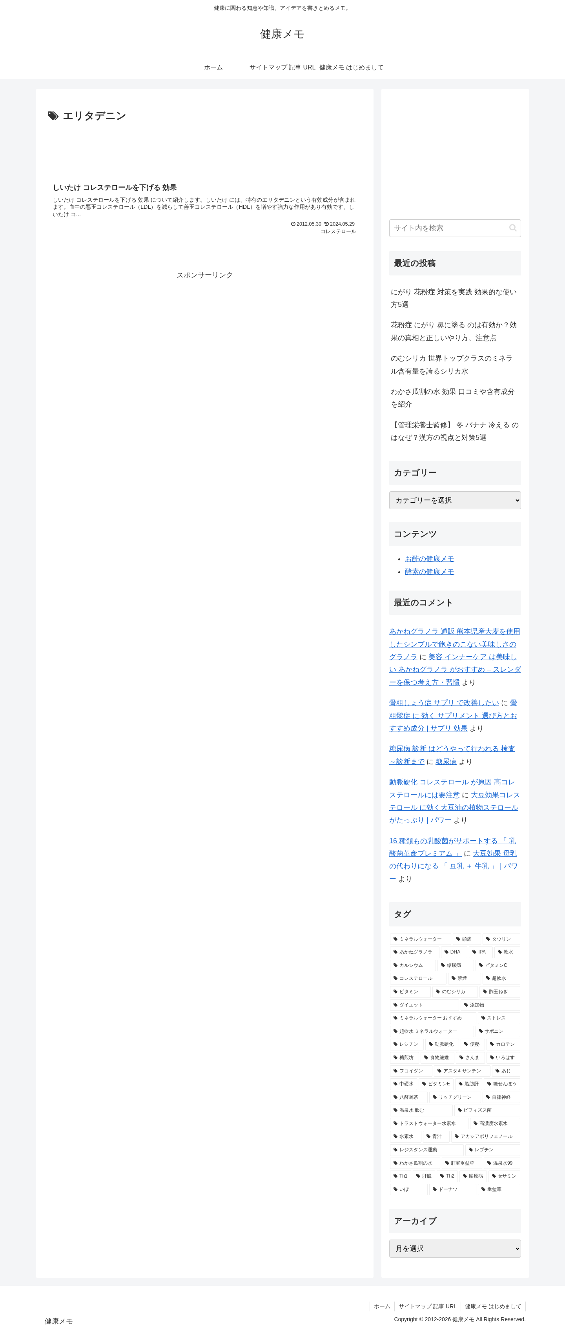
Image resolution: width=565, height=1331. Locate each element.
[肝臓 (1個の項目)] (424, 1176)
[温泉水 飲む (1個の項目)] (421, 1110)
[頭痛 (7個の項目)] (467, 939)
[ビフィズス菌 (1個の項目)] (487, 1110)
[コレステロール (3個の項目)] (418, 979)
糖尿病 (446, 762)
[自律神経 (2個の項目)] (501, 1097)
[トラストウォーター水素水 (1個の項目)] (429, 1124)
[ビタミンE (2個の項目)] (436, 1084)
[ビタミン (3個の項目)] (410, 992)
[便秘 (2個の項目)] (473, 1044)
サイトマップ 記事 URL (428, 1306)
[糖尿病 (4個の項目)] (455, 966)
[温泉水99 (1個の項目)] (502, 1163)
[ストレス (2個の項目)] (499, 1018)
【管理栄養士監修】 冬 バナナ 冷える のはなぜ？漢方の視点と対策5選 (455, 431)
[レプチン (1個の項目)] (492, 1150)
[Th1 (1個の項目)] (400, 1176)
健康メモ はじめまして (493, 1306)
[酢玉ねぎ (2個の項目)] (499, 992)
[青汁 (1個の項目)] (436, 1137)
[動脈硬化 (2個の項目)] (442, 1044)
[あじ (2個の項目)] (506, 1071)
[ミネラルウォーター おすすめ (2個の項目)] (433, 1018)
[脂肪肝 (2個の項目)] (468, 1084)
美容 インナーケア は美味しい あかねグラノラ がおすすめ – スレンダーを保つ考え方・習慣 (455, 669)
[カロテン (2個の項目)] (503, 1044)
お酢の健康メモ (429, 559)
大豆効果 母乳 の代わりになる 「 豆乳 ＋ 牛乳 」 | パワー (453, 866)
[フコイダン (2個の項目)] (411, 1071)
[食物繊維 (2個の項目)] (437, 1058)
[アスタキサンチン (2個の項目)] (462, 1071)
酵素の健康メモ (429, 572)
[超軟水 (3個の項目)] (501, 979)
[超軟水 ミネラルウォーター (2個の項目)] (432, 1031)
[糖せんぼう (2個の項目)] (502, 1084)
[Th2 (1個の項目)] (447, 1176)
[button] (513, 227)
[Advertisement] (205, 146)
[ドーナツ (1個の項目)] (452, 1190)
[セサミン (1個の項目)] (504, 1176)
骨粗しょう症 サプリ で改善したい (444, 703)
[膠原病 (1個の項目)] (473, 1176)
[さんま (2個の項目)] (470, 1058)
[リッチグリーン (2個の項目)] (455, 1097)
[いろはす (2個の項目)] (503, 1058)
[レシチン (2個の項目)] (407, 1044)
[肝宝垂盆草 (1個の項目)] (462, 1163)
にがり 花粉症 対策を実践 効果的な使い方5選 (454, 298)
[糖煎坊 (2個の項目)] (404, 1058)
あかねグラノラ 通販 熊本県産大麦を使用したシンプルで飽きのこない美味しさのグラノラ (454, 644)
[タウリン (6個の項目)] (501, 939)
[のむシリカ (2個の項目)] (455, 992)
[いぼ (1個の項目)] (409, 1190)
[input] (455, 228)
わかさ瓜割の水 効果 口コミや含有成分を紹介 (453, 398)
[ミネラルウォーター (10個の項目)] (420, 939)
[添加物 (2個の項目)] (490, 1005)
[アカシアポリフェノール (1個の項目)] (485, 1137)
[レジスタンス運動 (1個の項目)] (427, 1150)
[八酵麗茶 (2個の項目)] (409, 1097)
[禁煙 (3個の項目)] (464, 979)
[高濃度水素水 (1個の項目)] (495, 1124)
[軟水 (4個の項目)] (507, 952)
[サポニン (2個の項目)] (498, 1031)
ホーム (382, 1306)
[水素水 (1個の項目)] (405, 1137)
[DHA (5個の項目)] (454, 952)
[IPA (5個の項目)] (481, 952)
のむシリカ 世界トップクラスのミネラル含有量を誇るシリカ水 (452, 364)
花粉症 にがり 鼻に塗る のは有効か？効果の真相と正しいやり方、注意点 (454, 331)
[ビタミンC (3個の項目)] (498, 966)
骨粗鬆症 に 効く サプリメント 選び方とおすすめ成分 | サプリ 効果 (453, 715)
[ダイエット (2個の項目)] (424, 1005)
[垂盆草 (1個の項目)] (499, 1190)
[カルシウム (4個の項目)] (413, 966)
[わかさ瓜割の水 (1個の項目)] (415, 1163)
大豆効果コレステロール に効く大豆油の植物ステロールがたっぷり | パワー (454, 807)
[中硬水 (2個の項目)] (403, 1084)
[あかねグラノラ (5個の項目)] (414, 952)
